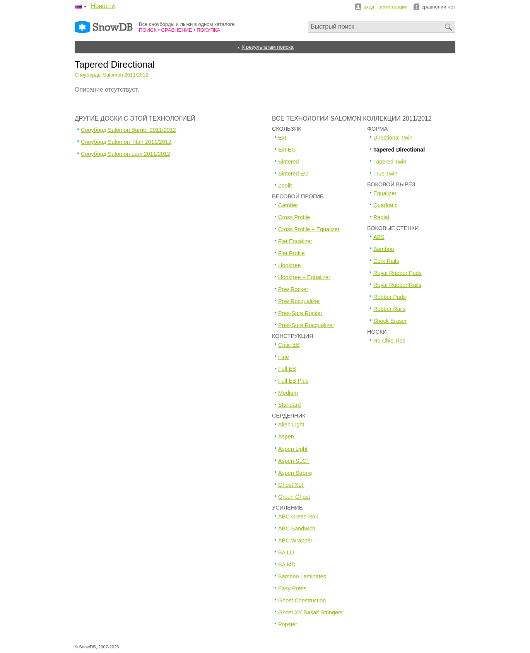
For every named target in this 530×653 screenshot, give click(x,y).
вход (369, 7)
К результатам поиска (267, 47)
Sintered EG (293, 173)
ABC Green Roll (298, 516)
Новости (103, 6)
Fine (283, 357)
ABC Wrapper (295, 540)
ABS (379, 237)
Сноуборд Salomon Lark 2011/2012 (125, 154)
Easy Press (292, 588)
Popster (287, 624)
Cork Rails (386, 261)
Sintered (288, 162)
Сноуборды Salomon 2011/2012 (111, 75)
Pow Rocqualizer (299, 301)
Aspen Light (293, 449)
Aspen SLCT (294, 461)
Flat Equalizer (295, 241)
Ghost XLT (291, 485)
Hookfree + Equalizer (304, 277)
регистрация (392, 7)
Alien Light (291, 424)
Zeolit (285, 185)
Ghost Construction (302, 600)
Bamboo (383, 249)
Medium (288, 393)
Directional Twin (392, 138)
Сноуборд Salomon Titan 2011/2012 (126, 142)
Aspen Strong (295, 473)
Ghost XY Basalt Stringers (310, 612)
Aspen (286, 436)
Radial (381, 217)
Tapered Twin (389, 162)
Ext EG (287, 150)
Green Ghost (294, 497)
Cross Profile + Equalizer (309, 229)
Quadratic (385, 205)
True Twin (385, 173)
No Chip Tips (389, 341)
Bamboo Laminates (302, 576)
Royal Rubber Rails (397, 285)
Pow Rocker (293, 289)
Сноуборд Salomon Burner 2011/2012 (128, 130)
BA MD (287, 564)
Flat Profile (291, 253)
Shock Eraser (390, 321)
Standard (289, 405)
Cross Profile (294, 217)
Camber (288, 205)
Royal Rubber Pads (397, 273)
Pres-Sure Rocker (300, 313)
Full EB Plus (293, 381)
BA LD (286, 552)
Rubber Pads (389, 297)
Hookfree (289, 265)
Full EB (287, 369)
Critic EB (289, 345)
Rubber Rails (389, 309)
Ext (282, 138)
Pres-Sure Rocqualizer (306, 325)
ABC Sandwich (296, 528)
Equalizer (385, 193)
